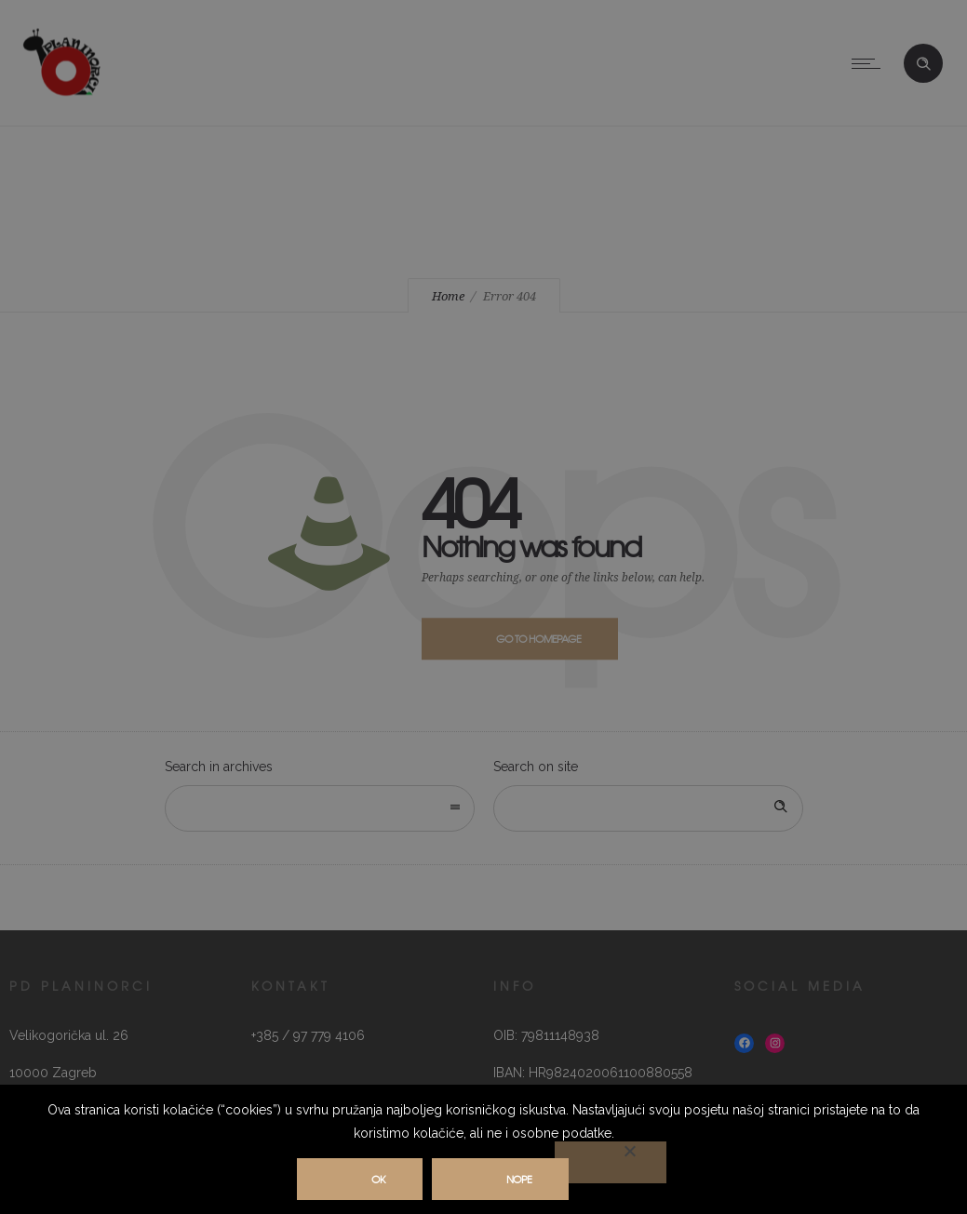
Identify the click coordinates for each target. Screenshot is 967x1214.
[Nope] (610, 1162)
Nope (518, 1178)
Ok (378, 1178)
